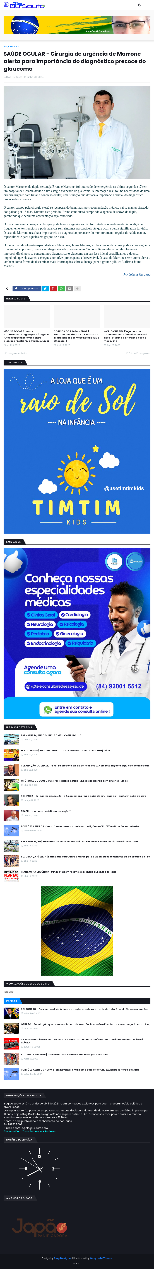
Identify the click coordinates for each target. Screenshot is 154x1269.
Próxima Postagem (137, 353)
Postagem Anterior (16, 353)
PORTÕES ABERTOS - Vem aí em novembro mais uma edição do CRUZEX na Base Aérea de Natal (80, 826)
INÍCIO (77, 1263)
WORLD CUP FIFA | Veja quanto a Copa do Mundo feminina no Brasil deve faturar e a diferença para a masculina (125, 336)
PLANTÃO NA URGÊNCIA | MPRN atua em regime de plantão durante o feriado (68, 872)
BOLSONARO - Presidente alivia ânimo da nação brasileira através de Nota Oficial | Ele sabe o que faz (84, 1009)
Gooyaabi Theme (101, 1258)
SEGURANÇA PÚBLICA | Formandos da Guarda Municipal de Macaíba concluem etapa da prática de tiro (85, 856)
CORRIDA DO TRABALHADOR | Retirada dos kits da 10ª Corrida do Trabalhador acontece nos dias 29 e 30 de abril (76, 336)
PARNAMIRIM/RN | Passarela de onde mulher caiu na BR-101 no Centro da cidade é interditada (79, 841)
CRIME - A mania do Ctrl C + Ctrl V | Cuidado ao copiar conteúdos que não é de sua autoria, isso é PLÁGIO (82, 1041)
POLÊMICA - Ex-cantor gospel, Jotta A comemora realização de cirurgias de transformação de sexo (83, 796)
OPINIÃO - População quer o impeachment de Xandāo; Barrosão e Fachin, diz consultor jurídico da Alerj (85, 1024)
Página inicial (11, 46)
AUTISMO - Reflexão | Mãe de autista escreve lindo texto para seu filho (64, 1054)
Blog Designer (63, 1258)
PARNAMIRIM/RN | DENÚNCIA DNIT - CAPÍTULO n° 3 (51, 735)
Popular (11, 1001)
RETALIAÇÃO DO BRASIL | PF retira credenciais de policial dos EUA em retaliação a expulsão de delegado (85, 765)
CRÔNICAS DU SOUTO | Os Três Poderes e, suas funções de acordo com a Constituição (74, 781)
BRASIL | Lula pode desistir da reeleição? (46, 811)
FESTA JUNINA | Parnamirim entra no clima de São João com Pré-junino (65, 750)
